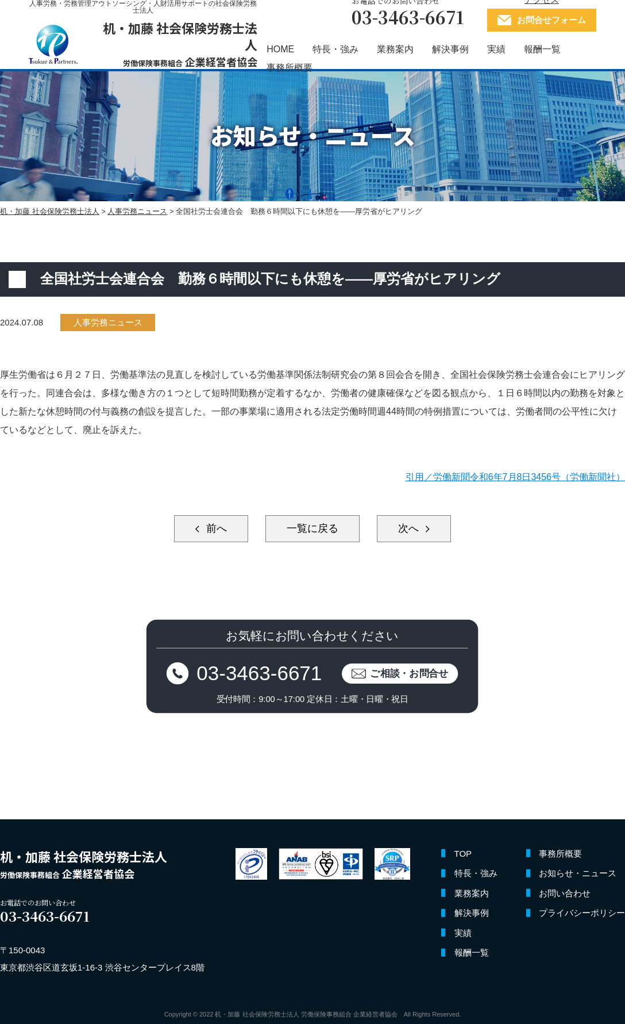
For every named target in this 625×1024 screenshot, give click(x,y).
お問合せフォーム (551, 20)
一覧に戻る (312, 528)
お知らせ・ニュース (577, 873)
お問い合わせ (565, 893)
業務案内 (395, 50)
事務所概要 (289, 68)
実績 (496, 50)
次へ (410, 528)
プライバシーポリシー (582, 913)
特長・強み (335, 50)
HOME (280, 50)
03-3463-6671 (259, 673)
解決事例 (450, 50)
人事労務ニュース (108, 322)
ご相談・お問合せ (410, 673)
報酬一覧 (542, 50)
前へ (215, 528)
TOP (463, 853)
